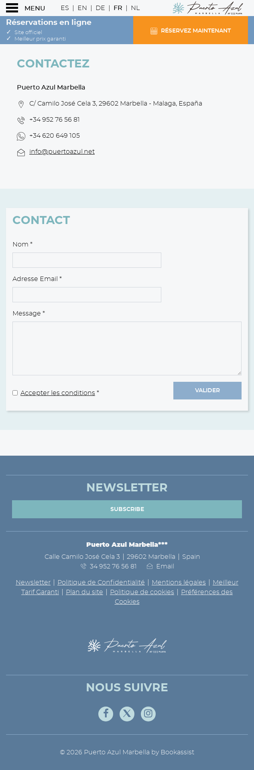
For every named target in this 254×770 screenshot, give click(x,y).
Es (65, 8)
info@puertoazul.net (62, 152)
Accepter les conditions (57, 393)
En (82, 8)
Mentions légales (179, 582)
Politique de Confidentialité (101, 582)
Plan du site (84, 592)
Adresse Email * (37, 279)
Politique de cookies (142, 592)
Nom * (22, 244)
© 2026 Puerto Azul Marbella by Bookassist (127, 752)
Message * (28, 313)
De (100, 8)
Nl (135, 8)
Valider (207, 390)
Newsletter (33, 582)
